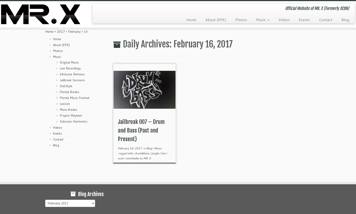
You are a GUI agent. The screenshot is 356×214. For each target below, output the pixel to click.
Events (304, 19)
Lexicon (65, 104)
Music (262, 19)
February (74, 31)
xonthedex (133, 158)
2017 (61, 31)
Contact (325, 19)
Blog (345, 19)
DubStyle (66, 86)
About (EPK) (215, 19)
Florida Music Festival (74, 98)
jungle (155, 153)
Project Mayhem (71, 115)
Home (191, 19)
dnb (130, 153)
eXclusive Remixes (72, 74)
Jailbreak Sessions (72, 80)
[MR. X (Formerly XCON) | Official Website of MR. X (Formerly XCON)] (41, 14)
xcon (121, 158)
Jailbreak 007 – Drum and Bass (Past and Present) (141, 130)
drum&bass (142, 153)
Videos (284, 19)
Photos (241, 19)
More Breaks (68, 110)
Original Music (69, 62)
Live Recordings (70, 68)
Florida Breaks (69, 92)
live (163, 153)
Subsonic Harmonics (73, 121)
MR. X (147, 158)
